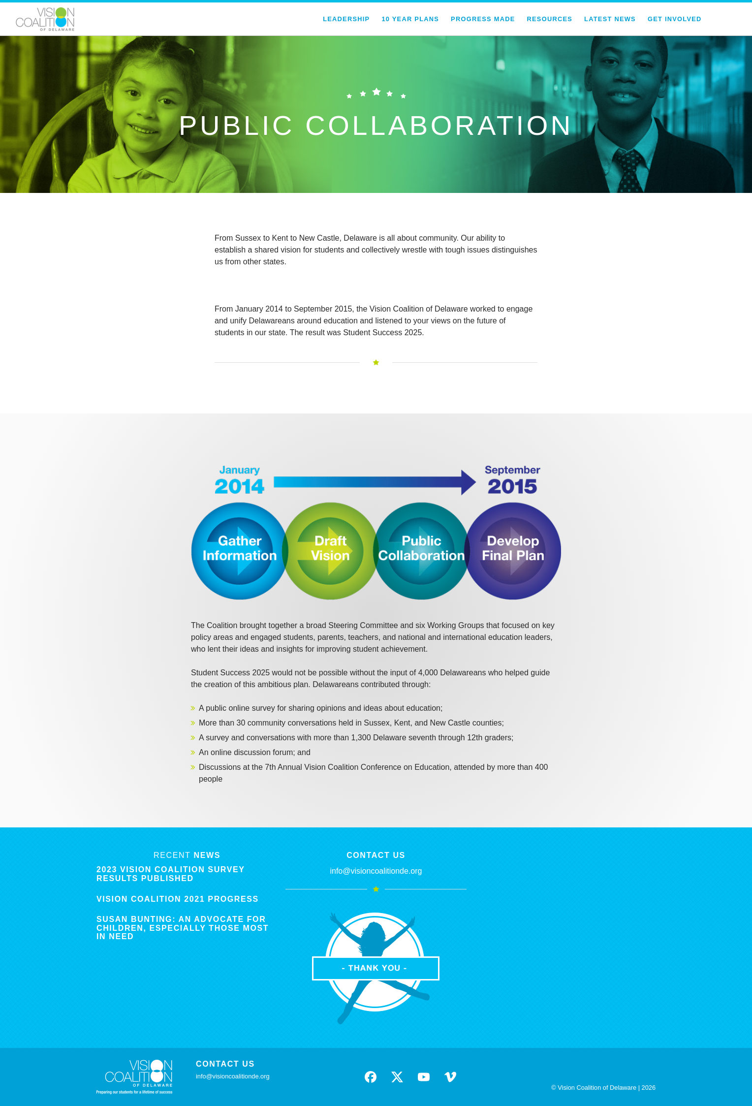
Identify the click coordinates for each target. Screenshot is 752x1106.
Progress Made (483, 19)
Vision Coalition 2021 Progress (177, 899)
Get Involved (675, 19)
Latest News (610, 19)
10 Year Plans (410, 19)
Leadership (346, 19)
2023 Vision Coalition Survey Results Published (170, 874)
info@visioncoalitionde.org (376, 871)
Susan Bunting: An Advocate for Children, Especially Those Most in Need (182, 928)
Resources (550, 19)
